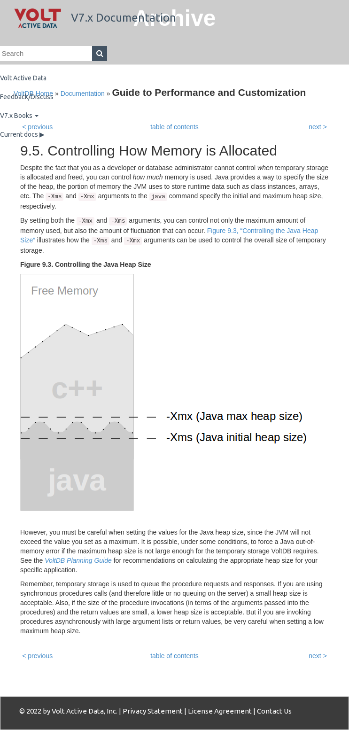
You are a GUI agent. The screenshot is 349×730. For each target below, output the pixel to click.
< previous (37, 656)
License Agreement (220, 711)
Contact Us (274, 711)
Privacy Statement (153, 711)
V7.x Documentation (95, 17)
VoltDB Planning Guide (78, 560)
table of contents (174, 656)
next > (318, 656)
